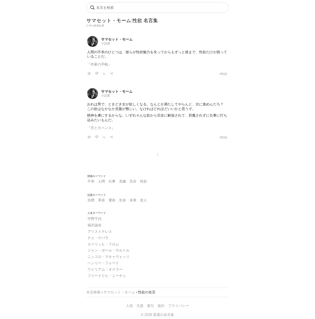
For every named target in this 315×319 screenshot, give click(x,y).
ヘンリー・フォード (103, 263)
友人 (143, 200)
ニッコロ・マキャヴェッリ (109, 257)
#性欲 (223, 74)
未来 (133, 200)
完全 (133, 181)
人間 (101, 181)
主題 (140, 306)
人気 (129, 306)
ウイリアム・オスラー (105, 269)
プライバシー (178, 306)
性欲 (143, 181)
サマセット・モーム (117, 39)
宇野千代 (95, 219)
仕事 (112, 181)
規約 (161, 306)
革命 (101, 200)
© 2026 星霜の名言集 (157, 315)
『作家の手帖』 (99, 64)
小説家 (105, 43)
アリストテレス (100, 231)
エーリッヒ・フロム (103, 244)
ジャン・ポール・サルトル (109, 250)
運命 (112, 200)
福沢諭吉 (95, 225)
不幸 (91, 181)
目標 (91, 200)
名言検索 (93, 292)
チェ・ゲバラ (98, 238)
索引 (150, 306)
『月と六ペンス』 (101, 128)
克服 (122, 181)
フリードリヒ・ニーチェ (107, 276)
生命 (122, 200)
